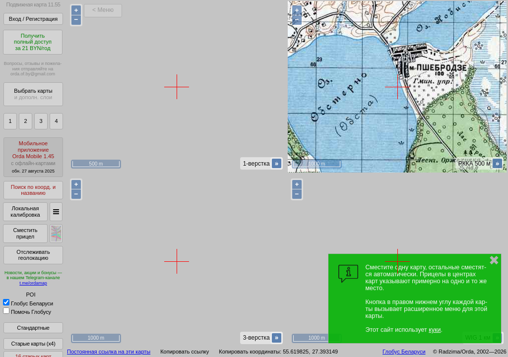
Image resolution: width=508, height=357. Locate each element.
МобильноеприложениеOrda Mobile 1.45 (33, 157)
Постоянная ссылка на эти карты (108, 352)
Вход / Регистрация (33, 19)
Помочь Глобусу (27, 312)
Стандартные (33, 328)
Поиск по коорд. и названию (33, 190)
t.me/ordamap (33, 283)
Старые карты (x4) (33, 344)
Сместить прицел (25, 233)
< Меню (103, 9)
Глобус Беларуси (28, 303)
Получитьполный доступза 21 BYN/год (33, 42)
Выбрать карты (33, 94)
